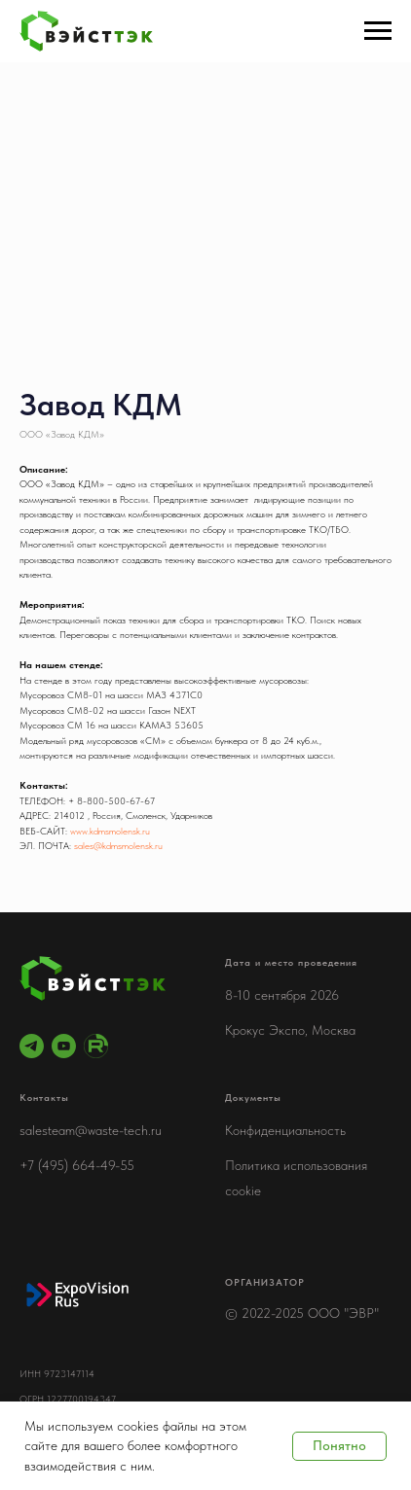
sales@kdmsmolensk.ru (118, 845)
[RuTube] (96, 1046)
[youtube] (64, 1046)
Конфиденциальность (285, 1130)
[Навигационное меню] (378, 31)
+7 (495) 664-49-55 (76, 1165)
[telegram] (31, 1046)
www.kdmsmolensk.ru (110, 830)
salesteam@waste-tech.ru (90, 1130)
